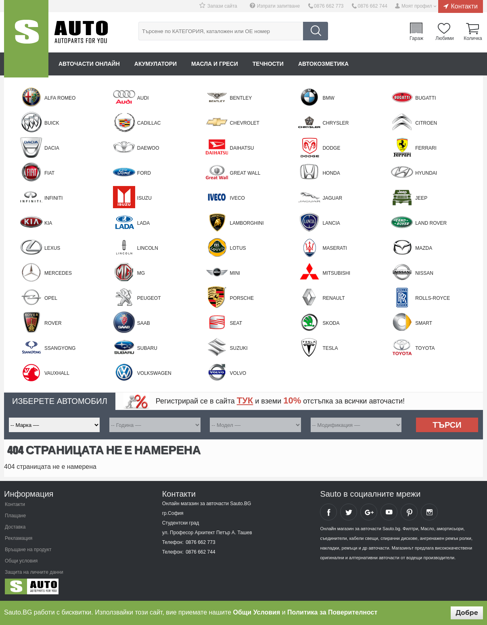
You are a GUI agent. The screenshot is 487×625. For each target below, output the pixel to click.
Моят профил (416, 6)
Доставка (15, 527)
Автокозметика (323, 64)
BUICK (51, 123)
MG (141, 273)
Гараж (416, 38)
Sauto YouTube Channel (388, 512)
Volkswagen (154, 373)
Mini (235, 273)
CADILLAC (149, 123)
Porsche (242, 298)
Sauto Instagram (429, 512)
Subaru (147, 348)
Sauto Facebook (328, 512)
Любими (444, 38)
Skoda (330, 323)
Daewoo (148, 148)
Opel (50, 298)
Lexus (52, 248)
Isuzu (144, 198)
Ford (144, 173)
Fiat (49, 173)
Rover (53, 323)
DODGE (331, 148)
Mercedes (58, 273)
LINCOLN (147, 248)
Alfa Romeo (59, 98)
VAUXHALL (56, 373)
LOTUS (238, 248)
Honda (331, 173)
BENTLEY (241, 98)
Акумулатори (155, 64)
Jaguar (332, 198)
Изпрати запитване (278, 6)
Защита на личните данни (34, 572)
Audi (143, 98)
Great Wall (245, 173)
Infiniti (53, 198)
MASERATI (334, 248)
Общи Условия (256, 612)
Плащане (15, 515)
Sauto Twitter (348, 512)
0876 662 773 (328, 6)
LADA (143, 223)
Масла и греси (214, 64)
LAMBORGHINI (247, 223)
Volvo (238, 373)
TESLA (330, 348)
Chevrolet (244, 123)
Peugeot (149, 298)
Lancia (331, 223)
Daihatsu (242, 148)
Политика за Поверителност (332, 612)
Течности (268, 64)
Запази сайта (222, 6)
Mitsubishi (336, 273)
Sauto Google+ (368, 512)
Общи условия (21, 561)
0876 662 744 (372, 6)
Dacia (51, 148)
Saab (143, 323)
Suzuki (239, 348)
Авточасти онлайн (89, 64)
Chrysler (335, 123)
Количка (473, 38)
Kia (48, 223)
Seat (236, 323)
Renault (333, 298)
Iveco (237, 198)
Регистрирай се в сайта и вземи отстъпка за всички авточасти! (280, 400)
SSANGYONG (59, 348)
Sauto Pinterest (409, 512)
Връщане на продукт (28, 549)
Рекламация (18, 538)
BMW (328, 98)
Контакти (464, 6)
